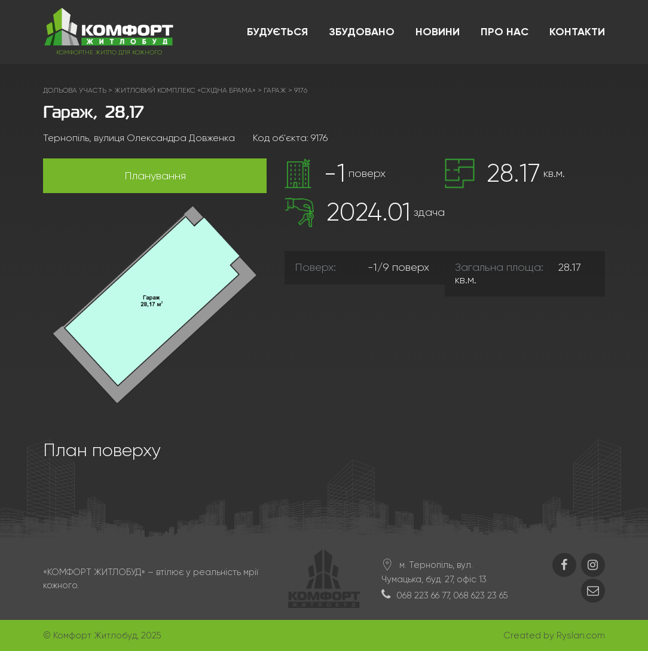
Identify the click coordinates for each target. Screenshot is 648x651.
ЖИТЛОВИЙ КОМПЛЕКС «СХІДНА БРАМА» (185, 90)
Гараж (275, 90)
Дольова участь (74, 90)
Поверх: (315, 267)
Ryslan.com (581, 635)
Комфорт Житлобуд (95, 635)
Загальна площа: (499, 267)
